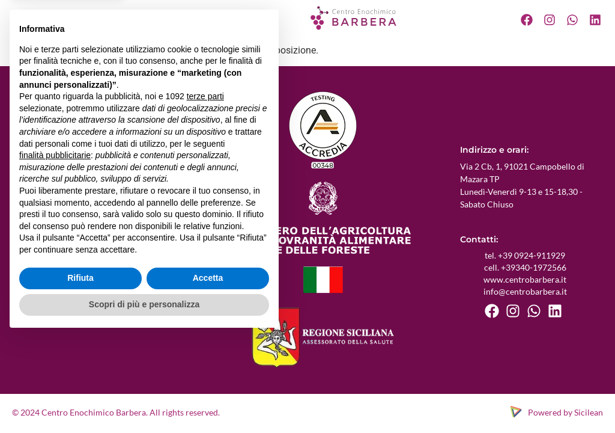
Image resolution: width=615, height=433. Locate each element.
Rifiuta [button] (80, 374)
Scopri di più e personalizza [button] (144, 400)
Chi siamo (48, 18)
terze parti (205, 192)
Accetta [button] (208, 374)
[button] (92, 18)
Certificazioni (144, 18)
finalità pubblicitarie (55, 251)
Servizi (89, 18)
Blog (190, 18)
